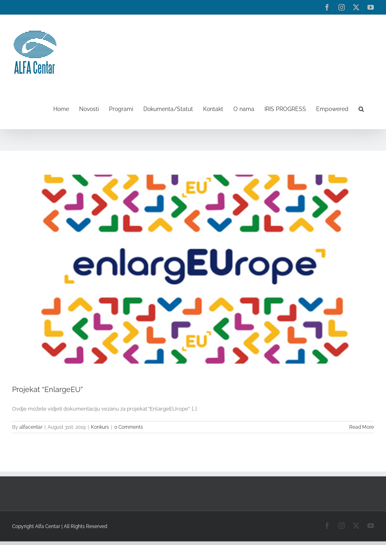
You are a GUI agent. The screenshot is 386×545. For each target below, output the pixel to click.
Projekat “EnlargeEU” (47, 389)
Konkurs (100, 427)
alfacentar (30, 427)
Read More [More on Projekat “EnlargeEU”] (361, 427)
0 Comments (128, 427)
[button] (361, 108)
